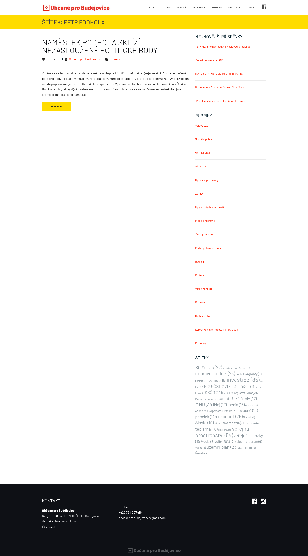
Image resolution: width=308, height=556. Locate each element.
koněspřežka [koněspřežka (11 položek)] (241, 386)
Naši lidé (181, 7)
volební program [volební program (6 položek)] (248, 441)
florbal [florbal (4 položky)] (242, 374)
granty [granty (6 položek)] (254, 374)
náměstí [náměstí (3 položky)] (251, 405)
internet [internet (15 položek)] (215, 380)
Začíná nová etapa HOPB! (210, 60)
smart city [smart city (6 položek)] (232, 423)
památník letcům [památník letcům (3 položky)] (224, 411)
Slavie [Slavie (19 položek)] (204, 422)
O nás (168, 7)
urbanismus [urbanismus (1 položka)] (224, 429)
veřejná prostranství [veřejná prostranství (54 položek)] (222, 431)
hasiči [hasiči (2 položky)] (200, 380)
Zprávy (115, 59)
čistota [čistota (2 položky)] (250, 447)
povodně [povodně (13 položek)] (247, 410)
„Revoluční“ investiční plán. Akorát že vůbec (221, 101)
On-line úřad (202, 152)
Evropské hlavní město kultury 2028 (216, 329)
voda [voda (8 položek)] (208, 441)
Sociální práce (203, 139)
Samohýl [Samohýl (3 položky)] (250, 417)
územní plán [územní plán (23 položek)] (221, 447)
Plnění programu (205, 220)
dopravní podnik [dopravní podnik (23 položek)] (215, 373)
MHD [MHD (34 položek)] (204, 404)
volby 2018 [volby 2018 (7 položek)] (224, 441)
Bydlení (199, 261)
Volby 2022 (201, 125)
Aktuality (153, 7)
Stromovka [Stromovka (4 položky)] (250, 423)
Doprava (200, 302)
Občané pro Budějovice (85, 59)
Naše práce (198, 7)
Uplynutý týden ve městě (209, 207)
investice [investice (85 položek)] (243, 379)
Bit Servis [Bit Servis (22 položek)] (208, 367)
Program (216, 7)
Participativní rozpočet (209, 248)
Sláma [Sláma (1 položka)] (218, 423)
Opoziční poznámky (206, 180)
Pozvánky (200, 343)
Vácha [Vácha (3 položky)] (200, 447)
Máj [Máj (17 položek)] (220, 404)
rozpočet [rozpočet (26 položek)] (229, 416)
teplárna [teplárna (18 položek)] (206, 428)
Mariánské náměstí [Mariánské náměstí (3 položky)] (208, 399)
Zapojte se (234, 7)
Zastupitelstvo (204, 234)
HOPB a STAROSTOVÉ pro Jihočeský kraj (219, 73)
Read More (57, 106)
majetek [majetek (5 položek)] (256, 393)
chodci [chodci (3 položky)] (246, 368)
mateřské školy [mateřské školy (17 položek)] (239, 398)
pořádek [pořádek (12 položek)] (205, 416)
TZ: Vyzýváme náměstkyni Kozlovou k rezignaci (223, 46)
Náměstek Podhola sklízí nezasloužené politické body (100, 46)
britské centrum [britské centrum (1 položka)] (231, 368)
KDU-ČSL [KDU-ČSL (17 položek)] (216, 386)
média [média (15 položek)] (236, 404)
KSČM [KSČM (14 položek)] (213, 392)
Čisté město (202, 316)
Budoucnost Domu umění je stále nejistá (219, 87)
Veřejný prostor (204, 288)
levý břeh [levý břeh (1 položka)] (227, 393)
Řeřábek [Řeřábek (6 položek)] (203, 453)
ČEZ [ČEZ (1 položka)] (241, 448)
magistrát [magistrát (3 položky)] (241, 393)
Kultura (199, 275)
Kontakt (251, 7)
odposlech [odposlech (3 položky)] (203, 411)
